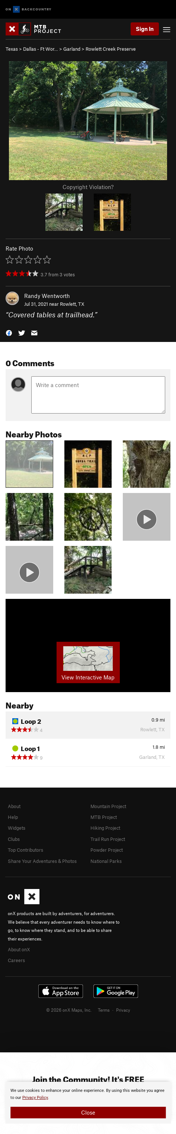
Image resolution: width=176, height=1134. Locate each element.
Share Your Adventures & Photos (42, 861)
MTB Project (103, 817)
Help (13, 817)
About (14, 806)
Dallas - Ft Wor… (40, 49)
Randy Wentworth (47, 295)
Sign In (145, 28)
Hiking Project (105, 828)
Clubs (14, 839)
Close (88, 1112)
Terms (104, 1009)
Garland (71, 49)
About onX (19, 949)
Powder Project (106, 850)
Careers (16, 960)
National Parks (106, 861)
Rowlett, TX (72, 304)
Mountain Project (108, 806)
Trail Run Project (107, 839)
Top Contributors (25, 850)
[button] (9, 332)
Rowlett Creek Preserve (111, 49)
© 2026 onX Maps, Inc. (69, 1009)
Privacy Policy (35, 1097)
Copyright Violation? (88, 186)
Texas (12, 49)
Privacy (123, 1009)
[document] (88, 1102)
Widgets (16, 828)
